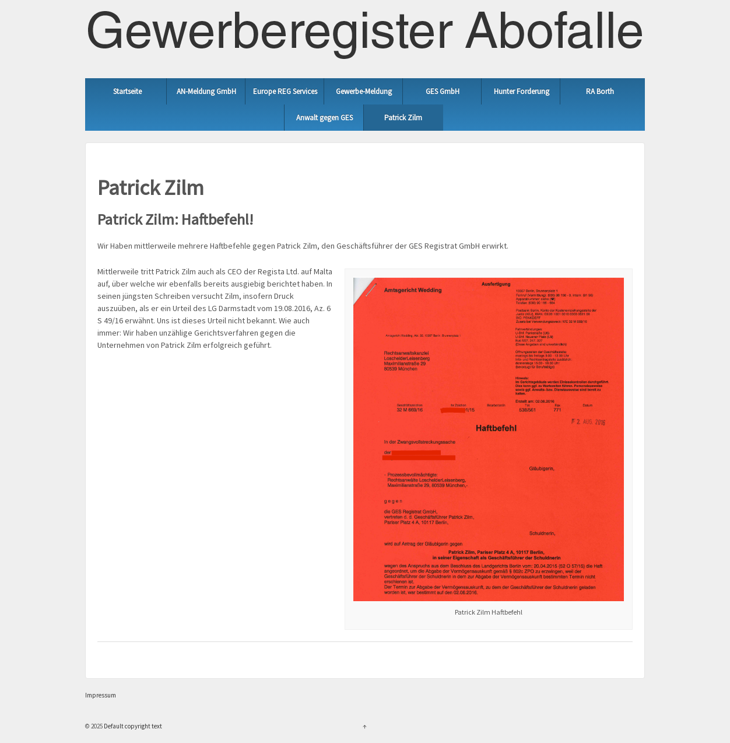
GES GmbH (442, 91)
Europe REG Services (285, 91)
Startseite (127, 91)
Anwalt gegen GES (324, 118)
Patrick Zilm (403, 118)
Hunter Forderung (521, 91)
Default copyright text (132, 726)
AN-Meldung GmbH (206, 91)
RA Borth (600, 91)
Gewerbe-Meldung (364, 91)
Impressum (100, 695)
